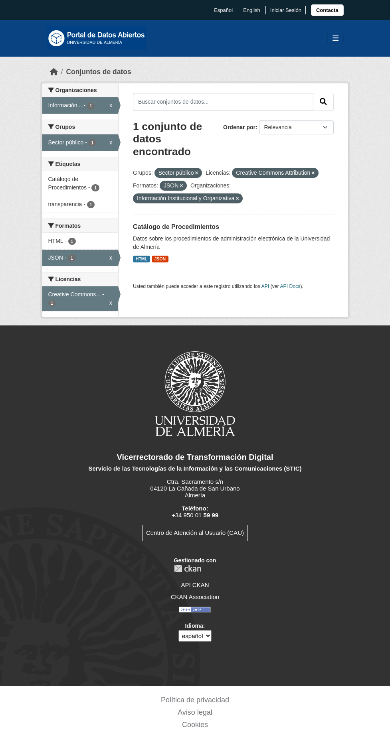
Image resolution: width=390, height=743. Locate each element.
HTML (141, 258)
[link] (327, 10)
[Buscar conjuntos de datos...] (223, 101)
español (223, 10)
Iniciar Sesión (285, 10)
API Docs (290, 286)
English (251, 10)
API (265, 286)
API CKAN (195, 584)
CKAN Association (195, 596)
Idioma (194, 626)
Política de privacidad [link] (195, 700)
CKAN (187, 568)
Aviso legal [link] (195, 712)
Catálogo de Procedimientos (176, 226)
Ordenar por (239, 127)
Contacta (327, 10)
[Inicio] (54, 72)
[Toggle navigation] (335, 38)
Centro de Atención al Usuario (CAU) (195, 532)
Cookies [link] (195, 725)
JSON (160, 258)
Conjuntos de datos (98, 72)
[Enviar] (323, 101)
